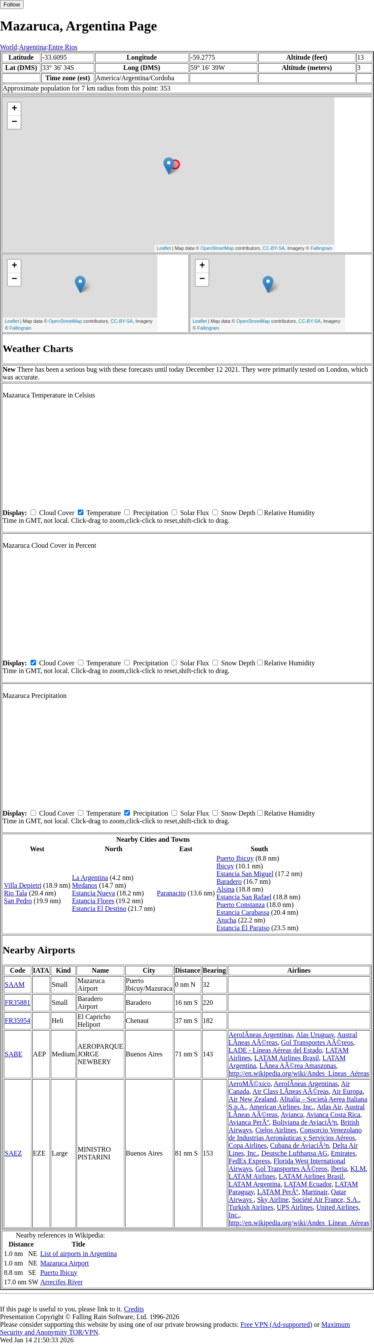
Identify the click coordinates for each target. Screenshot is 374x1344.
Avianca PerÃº (249, 1122)
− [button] (14, 122)
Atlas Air (329, 1106)
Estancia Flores (93, 900)
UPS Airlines (295, 1207)
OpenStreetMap (217, 248)
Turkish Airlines (251, 1207)
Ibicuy (225, 866)
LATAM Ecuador (307, 1184)
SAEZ (13, 1153)
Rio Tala (15, 893)
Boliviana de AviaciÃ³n (305, 1122)
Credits (134, 1309)
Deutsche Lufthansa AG (294, 1153)
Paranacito (171, 893)
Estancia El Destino (99, 908)
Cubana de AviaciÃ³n (299, 1145)
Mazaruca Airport (64, 1263)
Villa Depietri (22, 885)
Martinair (315, 1191)
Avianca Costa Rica (333, 1114)
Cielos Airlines (276, 1130)
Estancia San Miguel (245, 873)
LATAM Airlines (252, 1176)
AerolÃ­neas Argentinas (261, 1034)
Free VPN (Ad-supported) (276, 1324)
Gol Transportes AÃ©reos (317, 1042)
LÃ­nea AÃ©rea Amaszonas (297, 1065)
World (8, 47)
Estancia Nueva (93, 893)
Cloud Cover (56, 512)
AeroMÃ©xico (249, 1083)
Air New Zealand (252, 1099)
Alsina (226, 889)
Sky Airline (272, 1199)
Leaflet (163, 248)
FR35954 (18, 1020)
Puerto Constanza (241, 904)
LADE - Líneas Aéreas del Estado (275, 1050)
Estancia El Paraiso (243, 927)
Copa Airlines (248, 1145)
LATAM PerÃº (277, 1191)
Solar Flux (194, 512)
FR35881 (18, 1002)
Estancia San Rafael (244, 897)
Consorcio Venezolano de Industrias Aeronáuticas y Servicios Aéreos (295, 1133)
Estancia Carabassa (243, 912)
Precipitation (150, 512)
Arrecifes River (61, 1282)
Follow (11, 4)
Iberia (339, 1168)
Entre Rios (62, 47)
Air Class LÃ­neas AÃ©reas (290, 1091)
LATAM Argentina (255, 1184)
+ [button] (14, 109)
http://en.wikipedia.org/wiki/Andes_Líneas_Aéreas (299, 1073)
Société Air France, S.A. (325, 1199)
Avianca (292, 1114)
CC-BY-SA (274, 248)
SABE (13, 1054)
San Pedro (18, 900)
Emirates (343, 1153)
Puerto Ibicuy (235, 858)
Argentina (32, 47)
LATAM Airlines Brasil (286, 1058)
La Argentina (90, 877)
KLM (358, 1168)
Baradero (229, 881)
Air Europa (347, 1091)
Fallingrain (321, 248)
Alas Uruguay (315, 1034)
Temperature (103, 512)
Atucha (226, 920)
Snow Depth (238, 512)
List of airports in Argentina (78, 1253)
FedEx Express (249, 1161)
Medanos (85, 885)
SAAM (15, 984)
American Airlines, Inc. (281, 1106)
